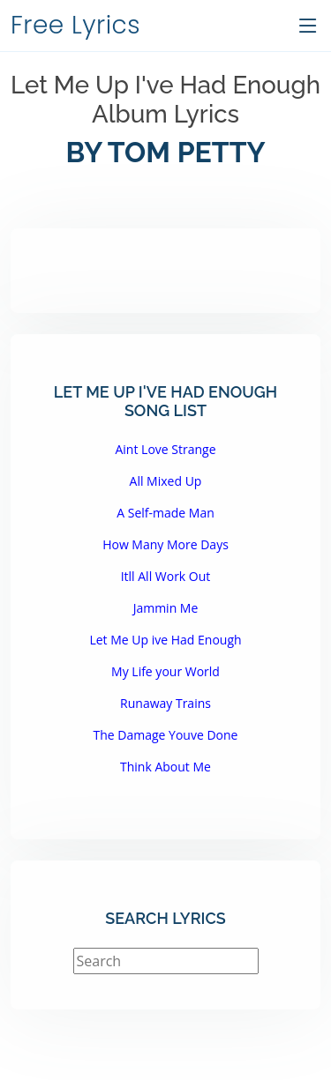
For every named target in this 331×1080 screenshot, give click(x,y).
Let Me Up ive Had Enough (165, 639)
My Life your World (165, 671)
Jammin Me (166, 608)
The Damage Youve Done (166, 734)
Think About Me (165, 766)
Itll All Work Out (166, 576)
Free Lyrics (75, 25)
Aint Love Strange (165, 449)
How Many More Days (165, 544)
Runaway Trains (165, 703)
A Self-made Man (165, 512)
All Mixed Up (166, 481)
